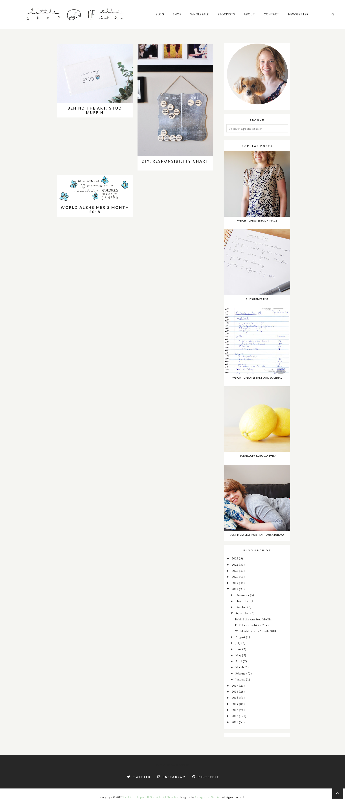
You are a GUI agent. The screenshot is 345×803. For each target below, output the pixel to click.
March (240, 667)
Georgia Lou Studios (207, 797)
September (242, 613)
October (241, 607)
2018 (235, 589)
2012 (235, 716)
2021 (235, 570)
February (241, 673)
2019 (235, 583)
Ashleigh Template (167, 797)
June (238, 649)
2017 (235, 685)
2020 (235, 576)
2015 (235, 697)
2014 (235, 704)
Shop (177, 14)
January (240, 679)
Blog (160, 14)
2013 (235, 710)
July (238, 643)
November (243, 601)
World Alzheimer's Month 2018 (95, 209)
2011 (235, 722)
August (240, 637)
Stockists (226, 14)
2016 (235, 691)
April (239, 661)
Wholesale (199, 14)
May (238, 655)
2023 (235, 558)
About (249, 14)
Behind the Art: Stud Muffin (95, 110)
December (242, 595)
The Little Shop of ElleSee (138, 797)
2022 (235, 564)
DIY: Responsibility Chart (175, 161)
